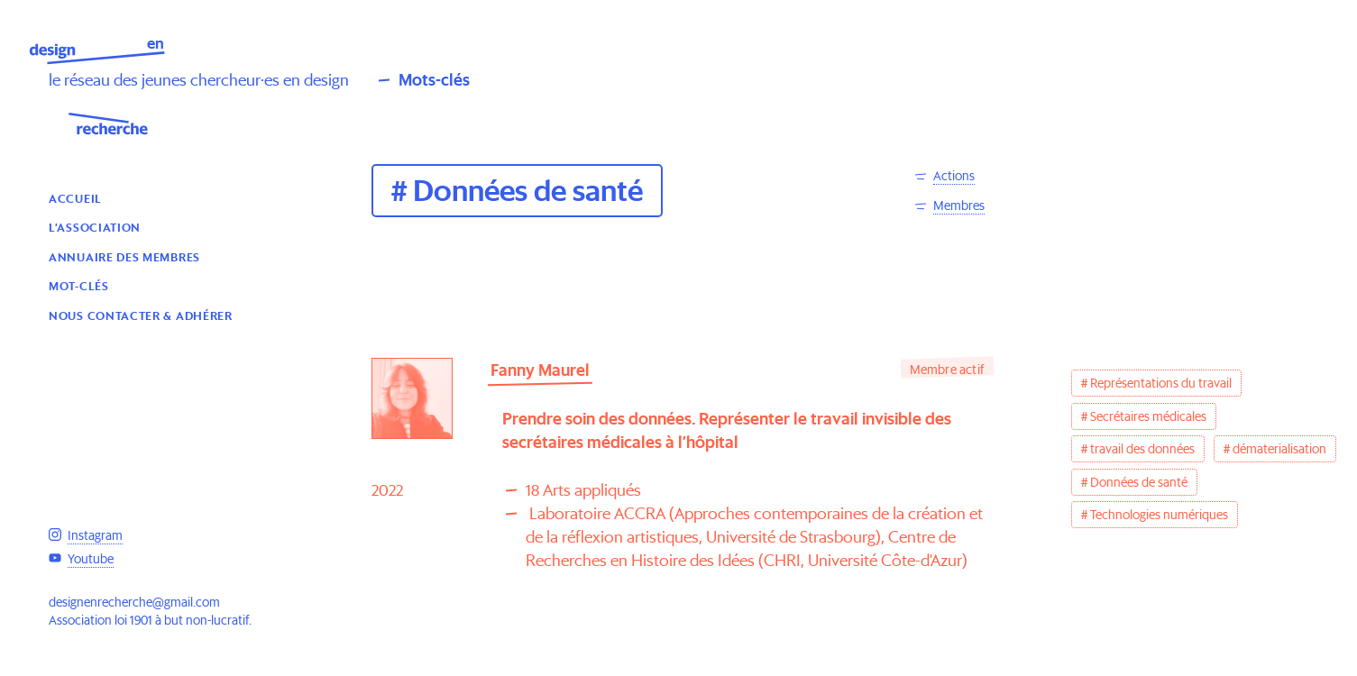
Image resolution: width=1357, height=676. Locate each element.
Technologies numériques (1159, 515)
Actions (954, 176)
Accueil (75, 198)
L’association (95, 226)
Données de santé (1138, 482)
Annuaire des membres (124, 256)
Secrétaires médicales (1148, 416)
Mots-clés (434, 79)
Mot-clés (79, 285)
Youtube (91, 559)
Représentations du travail (1161, 383)
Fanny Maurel (540, 370)
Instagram (95, 535)
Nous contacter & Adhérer (141, 315)
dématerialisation (1279, 449)
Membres (959, 205)
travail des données (1142, 449)
